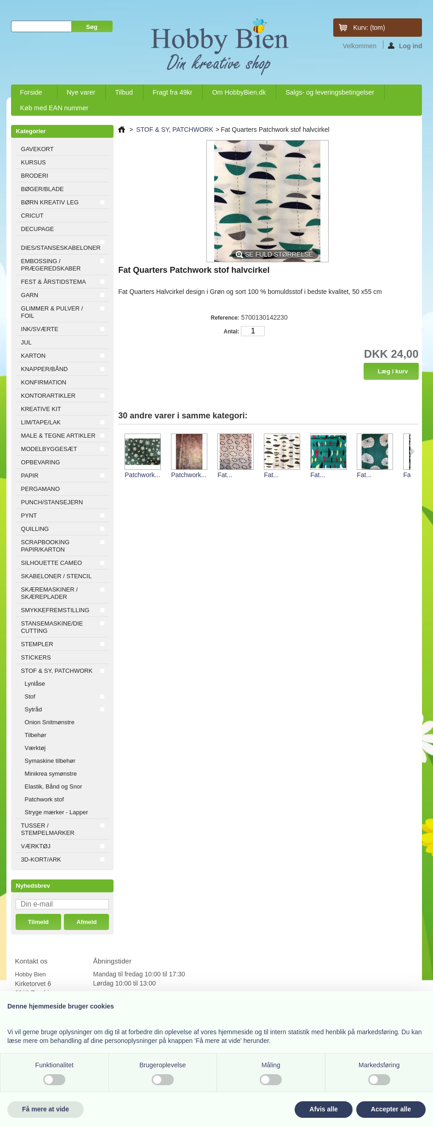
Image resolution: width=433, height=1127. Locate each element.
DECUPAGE (37, 228)
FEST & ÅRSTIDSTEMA (53, 281)
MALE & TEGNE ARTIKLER (58, 435)
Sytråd (33, 709)
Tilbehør (35, 735)
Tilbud (124, 92)
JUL (26, 342)
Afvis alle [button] (323, 1109)
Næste (412, 451)
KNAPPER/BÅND (44, 369)
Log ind (405, 45)
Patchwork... (142, 475)
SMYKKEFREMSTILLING (55, 610)
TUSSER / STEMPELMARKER (47, 829)
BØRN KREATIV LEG (50, 202)
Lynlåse (35, 683)
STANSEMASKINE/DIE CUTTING (52, 627)
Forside (31, 94)
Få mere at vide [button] (45, 1109)
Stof (30, 696)
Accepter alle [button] (391, 1109)
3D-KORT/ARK (41, 859)
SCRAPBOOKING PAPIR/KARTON (45, 546)
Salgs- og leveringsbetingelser (329, 92)
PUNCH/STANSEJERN (52, 502)
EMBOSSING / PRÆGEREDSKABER (51, 265)
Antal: (231, 331)
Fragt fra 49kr (172, 92)
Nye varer (81, 92)
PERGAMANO (40, 488)
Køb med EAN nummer (54, 108)
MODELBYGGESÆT (49, 448)
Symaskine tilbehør (50, 760)
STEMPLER (37, 644)
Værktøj (35, 747)
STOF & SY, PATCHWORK (57, 670)
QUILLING (35, 528)
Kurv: (369, 27)
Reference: (225, 318)
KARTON (33, 355)
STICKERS (36, 657)
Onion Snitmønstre (49, 722)
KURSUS (33, 162)
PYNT (29, 515)
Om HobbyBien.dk (239, 92)
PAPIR (30, 475)
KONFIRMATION (44, 382)
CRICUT (32, 215)
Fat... (224, 475)
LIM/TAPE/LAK (41, 422)
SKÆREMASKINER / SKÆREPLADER (49, 593)
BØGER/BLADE (42, 189)
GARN (30, 295)
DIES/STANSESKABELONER (61, 247)
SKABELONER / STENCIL (56, 576)
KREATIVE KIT (41, 409)
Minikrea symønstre (51, 773)
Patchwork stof (44, 799)
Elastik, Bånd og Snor (53, 786)
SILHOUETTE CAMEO (51, 562)
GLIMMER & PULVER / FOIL (52, 312)
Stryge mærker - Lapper (56, 812)
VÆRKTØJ (36, 846)
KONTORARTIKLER (48, 395)
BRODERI (34, 175)
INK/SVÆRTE (39, 329)
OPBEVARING (40, 462)
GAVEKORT (37, 149)
